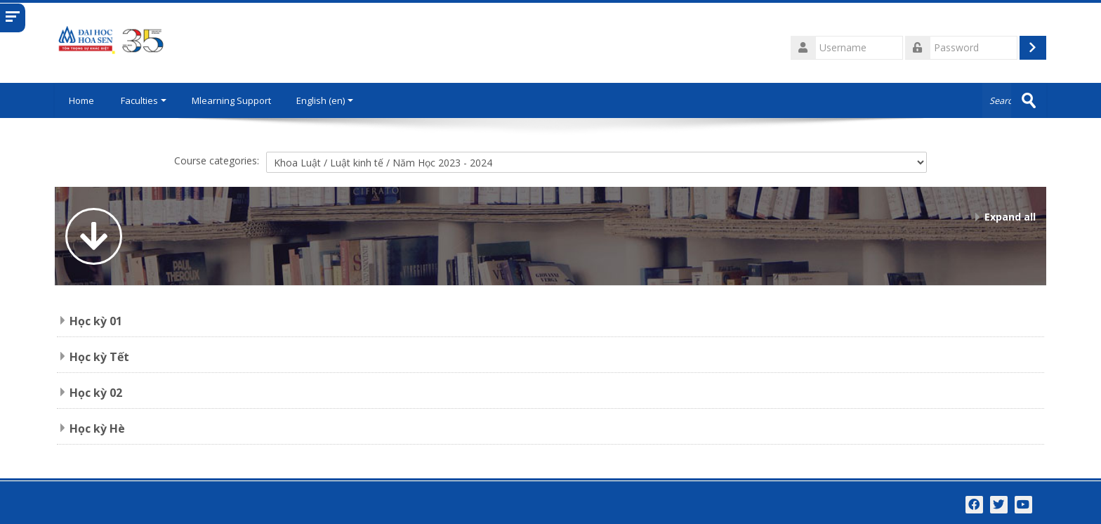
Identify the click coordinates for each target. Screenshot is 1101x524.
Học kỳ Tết (99, 357)
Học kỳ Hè (97, 428)
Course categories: (216, 160)
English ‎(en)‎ (324, 100)
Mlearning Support (231, 100)
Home (81, 100)
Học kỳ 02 (96, 392)
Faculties (143, 100)
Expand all (1010, 216)
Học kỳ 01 (96, 321)
